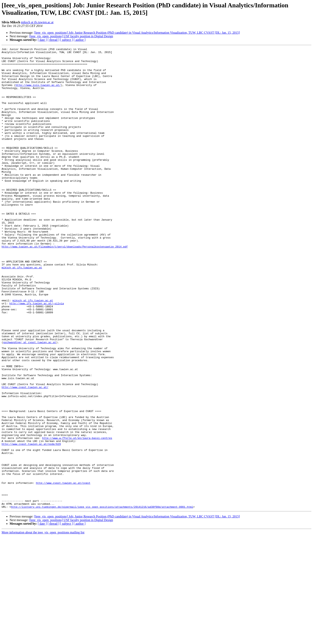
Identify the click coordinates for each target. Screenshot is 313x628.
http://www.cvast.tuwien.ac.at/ (25, 455)
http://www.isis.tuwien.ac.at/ (38, 93)
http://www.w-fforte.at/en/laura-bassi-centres (77, 516)
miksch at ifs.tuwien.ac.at (37, 22)
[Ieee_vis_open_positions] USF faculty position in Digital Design (71, 36)
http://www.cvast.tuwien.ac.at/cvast (63, 570)
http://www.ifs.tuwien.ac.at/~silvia (36, 355)
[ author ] (80, 39)
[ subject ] (66, 39)
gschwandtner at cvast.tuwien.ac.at (29, 401)
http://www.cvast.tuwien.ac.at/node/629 (31, 523)
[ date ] (42, 39)
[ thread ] (53, 39)
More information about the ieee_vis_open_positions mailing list (43, 624)
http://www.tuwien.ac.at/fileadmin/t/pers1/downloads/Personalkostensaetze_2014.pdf (65, 286)
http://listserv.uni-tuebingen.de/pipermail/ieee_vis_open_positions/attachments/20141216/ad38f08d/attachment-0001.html (102, 599)
